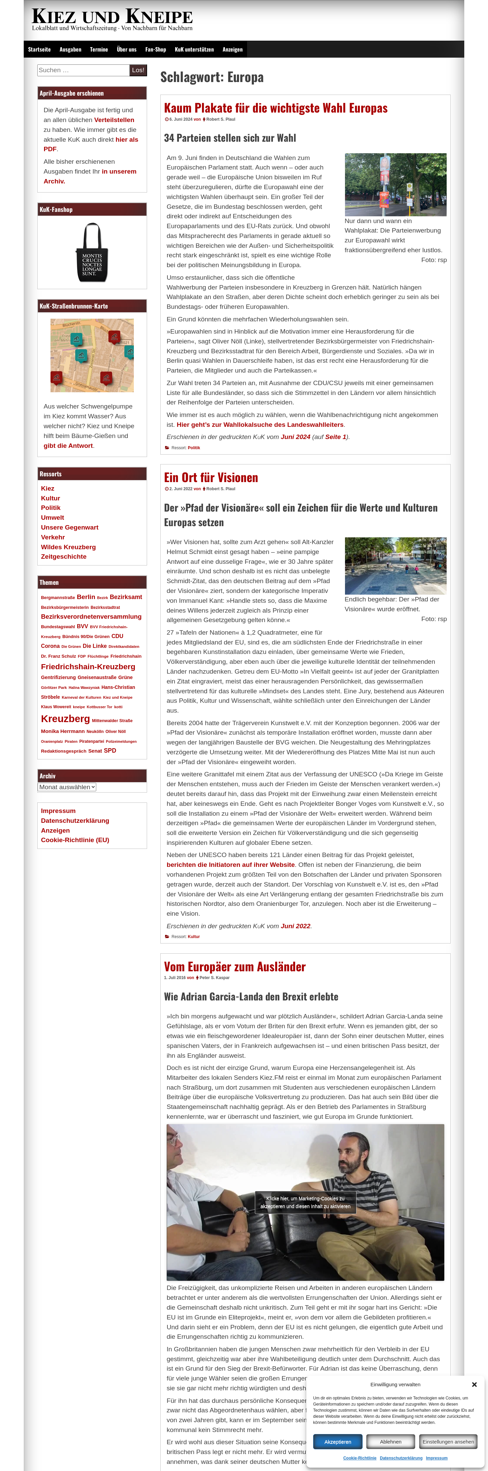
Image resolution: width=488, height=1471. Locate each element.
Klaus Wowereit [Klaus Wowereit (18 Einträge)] (56, 706)
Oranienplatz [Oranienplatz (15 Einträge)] (52, 741)
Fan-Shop (155, 49)
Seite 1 (335, 436)
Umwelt (52, 517)
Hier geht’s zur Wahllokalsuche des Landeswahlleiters (260, 424)
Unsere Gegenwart (70, 527)
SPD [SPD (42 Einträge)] (110, 750)
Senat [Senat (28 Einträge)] (95, 751)
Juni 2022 (295, 926)
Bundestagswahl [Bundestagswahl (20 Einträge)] (58, 626)
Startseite (39, 49)
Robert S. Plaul (220, 119)
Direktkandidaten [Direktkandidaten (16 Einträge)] (124, 646)
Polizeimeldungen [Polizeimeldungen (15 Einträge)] (121, 741)
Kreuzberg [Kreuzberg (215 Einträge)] (65, 718)
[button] (474, 1384)
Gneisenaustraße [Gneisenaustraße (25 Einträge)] (97, 677)
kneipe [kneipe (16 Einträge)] (79, 707)
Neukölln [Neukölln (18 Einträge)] (95, 731)
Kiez (47, 488)
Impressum (437, 1458)
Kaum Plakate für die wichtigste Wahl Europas (276, 107)
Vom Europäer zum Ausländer (235, 966)
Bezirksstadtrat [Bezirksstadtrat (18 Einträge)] (105, 607)
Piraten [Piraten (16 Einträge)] (71, 741)
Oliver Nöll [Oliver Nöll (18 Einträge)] (115, 731)
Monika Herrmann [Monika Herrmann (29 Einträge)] (63, 731)
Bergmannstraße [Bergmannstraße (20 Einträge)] (58, 597)
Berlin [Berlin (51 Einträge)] (86, 596)
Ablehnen (390, 1442)
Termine (99, 49)
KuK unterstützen (194, 49)
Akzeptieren (337, 1442)
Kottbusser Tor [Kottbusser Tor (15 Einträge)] (100, 707)
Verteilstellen (114, 119)
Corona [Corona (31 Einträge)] (50, 646)
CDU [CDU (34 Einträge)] (117, 636)
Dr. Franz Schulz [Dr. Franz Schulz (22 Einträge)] (58, 656)
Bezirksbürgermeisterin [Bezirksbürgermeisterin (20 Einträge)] (65, 607)
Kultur (194, 936)
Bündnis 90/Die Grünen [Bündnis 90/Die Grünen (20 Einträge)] (86, 636)
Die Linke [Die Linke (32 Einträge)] (95, 646)
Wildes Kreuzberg (68, 547)
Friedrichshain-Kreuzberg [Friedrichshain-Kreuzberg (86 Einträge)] (88, 666)
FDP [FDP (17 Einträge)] (82, 656)
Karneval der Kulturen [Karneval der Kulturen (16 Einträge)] (81, 697)
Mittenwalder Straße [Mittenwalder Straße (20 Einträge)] (112, 720)
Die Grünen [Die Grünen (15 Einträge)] (71, 646)
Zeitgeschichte (63, 556)
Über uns (127, 49)
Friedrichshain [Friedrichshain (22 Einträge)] (126, 656)
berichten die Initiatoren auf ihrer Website (231, 864)
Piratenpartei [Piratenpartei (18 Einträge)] (91, 741)
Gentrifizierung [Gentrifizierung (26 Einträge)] (58, 677)
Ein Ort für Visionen (211, 476)
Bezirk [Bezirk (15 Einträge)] (102, 598)
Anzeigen (233, 49)
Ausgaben (70, 49)
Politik (194, 447)
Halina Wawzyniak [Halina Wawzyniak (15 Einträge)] (84, 687)
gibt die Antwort (68, 445)
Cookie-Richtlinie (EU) (75, 839)
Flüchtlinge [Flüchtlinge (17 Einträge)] (97, 656)
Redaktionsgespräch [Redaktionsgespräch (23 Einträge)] (63, 751)
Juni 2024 (295, 436)
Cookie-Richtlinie (360, 1458)
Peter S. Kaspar (215, 977)
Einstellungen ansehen (448, 1442)
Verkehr (53, 537)
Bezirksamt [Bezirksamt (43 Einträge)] (126, 597)
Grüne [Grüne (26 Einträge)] (125, 677)
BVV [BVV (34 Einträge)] (82, 626)
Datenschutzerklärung (401, 1458)
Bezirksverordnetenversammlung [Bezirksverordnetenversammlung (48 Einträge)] (91, 616)
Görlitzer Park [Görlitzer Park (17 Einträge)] (54, 687)
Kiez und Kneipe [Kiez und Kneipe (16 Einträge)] (118, 697)
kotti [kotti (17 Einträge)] (118, 706)
